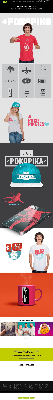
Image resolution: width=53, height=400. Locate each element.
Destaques (4, 385)
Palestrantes (30, 385)
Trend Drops (25, 386)
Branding (15, 386)
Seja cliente (33, 1)
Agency (10, 385)
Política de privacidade (41, 0)
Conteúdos (20, 1)
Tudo (9, 384)
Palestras (29, 1)
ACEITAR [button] (20, 397)
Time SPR (40, 386)
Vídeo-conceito (5, 384)
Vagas (40, 388)
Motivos (40, 387)
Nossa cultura (41, 384)
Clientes (13, 1)
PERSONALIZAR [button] (26, 397)
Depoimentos (31, 387)
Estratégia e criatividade (17, 384)
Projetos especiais (16, 388)
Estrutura (40, 385)
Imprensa (37, 1)
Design (10, 387)
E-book (25, 385)
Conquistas (46, 385)
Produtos (24, 1)
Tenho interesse (31, 388)
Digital (10, 388)
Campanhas (46, 384)
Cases (17, 1)
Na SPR (46, 386)
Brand (10, 386)
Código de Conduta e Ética (47, 0)
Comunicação (16, 385)
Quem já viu (30, 386)
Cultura (41, 1)
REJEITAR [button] (32, 397)
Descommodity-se (5, 386)
